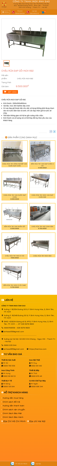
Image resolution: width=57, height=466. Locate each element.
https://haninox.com (37, 349)
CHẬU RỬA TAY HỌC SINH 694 (42, 226)
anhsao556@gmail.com (14, 331)
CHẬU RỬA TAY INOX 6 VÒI (14, 256)
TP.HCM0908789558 (18, 12)
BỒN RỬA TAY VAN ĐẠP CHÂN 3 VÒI (42, 165)
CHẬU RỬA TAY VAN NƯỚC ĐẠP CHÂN (15, 196)
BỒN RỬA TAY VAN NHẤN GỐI (14, 226)
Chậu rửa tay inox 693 (42, 256)
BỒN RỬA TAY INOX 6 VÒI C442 (15, 285)
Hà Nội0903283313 (32, 12)
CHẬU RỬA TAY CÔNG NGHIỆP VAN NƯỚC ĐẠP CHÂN (14, 165)
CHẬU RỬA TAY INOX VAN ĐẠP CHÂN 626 (42, 196)
